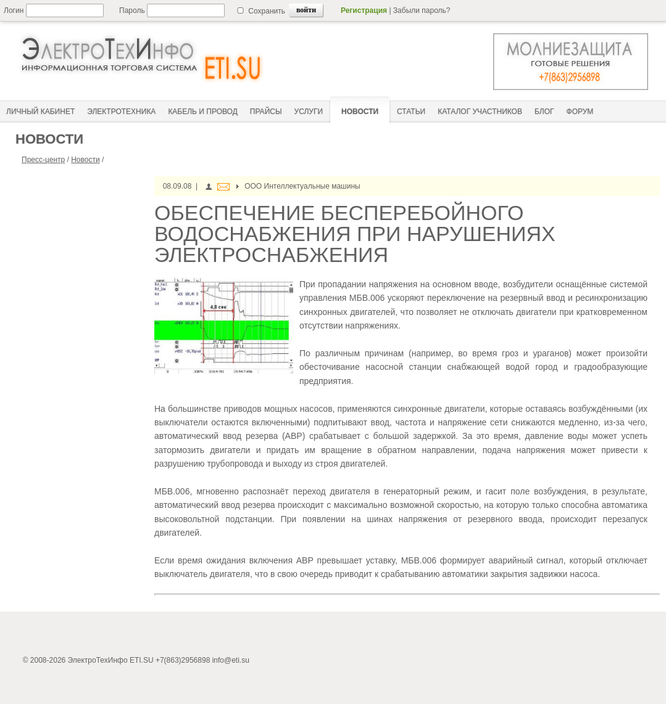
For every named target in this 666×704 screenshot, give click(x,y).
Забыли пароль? (422, 10)
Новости (85, 159)
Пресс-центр (43, 159)
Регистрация (364, 10)
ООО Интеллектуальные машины (302, 186)
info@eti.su (230, 660)
